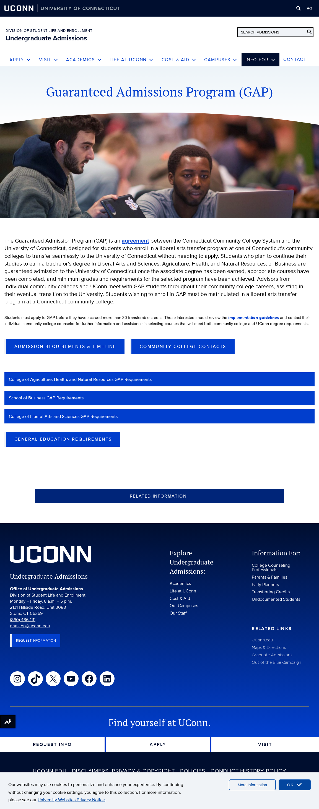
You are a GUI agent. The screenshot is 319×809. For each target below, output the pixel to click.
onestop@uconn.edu (30, 632)
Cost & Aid (179, 59)
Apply (20, 59)
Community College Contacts (183, 353)
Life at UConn (132, 59)
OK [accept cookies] (294, 784)
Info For (260, 59)
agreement (135, 241)
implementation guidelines (272, 317)
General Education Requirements (63, 446)
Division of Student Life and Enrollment (49, 30)
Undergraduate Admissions (46, 38)
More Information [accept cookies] (252, 785)
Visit (49, 59)
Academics (84, 59)
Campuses (220, 59)
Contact (294, 59)
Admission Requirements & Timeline (65, 353)
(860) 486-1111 (22, 626)
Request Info (52, 751)
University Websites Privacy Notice (71, 800)
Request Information (36, 647)
